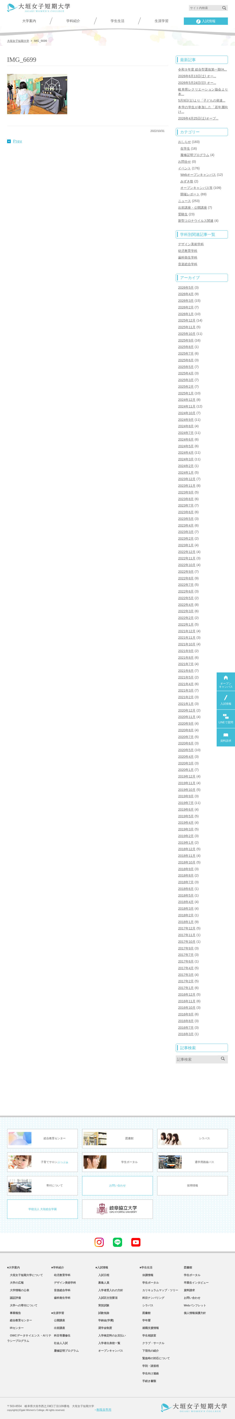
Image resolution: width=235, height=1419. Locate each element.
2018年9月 (186, 869)
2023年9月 (186, 492)
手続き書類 (148, 1381)
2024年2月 (186, 466)
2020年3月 (186, 763)
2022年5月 (186, 598)
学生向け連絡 (149, 1373)
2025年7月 (186, 353)
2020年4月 (186, 756)
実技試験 (102, 1305)
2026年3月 (186, 300)
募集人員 (102, 1282)
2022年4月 (186, 605)
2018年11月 (187, 856)
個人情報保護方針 (195, 1313)
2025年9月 (186, 340)
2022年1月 (186, 624)
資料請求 (189, 1290)
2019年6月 (186, 809)
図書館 (145, 1313)
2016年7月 (186, 1027)
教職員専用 (103, 1409)
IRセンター (15, 1328)
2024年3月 (186, 459)
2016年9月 (186, 1014)
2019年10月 (187, 790)
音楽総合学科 (187, 264)
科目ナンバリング (152, 1297)
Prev (14, 141)
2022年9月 (186, 571)
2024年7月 (186, 433)
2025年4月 (186, 373)
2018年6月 (186, 889)
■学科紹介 (57, 1267)
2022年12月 (187, 552)
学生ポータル (149, 1282)
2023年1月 (186, 545)
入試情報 (205, 21)
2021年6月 (186, 670)
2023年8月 (186, 499)
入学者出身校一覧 (107, 1343)
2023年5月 (186, 519)
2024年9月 (186, 420)
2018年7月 (186, 882)
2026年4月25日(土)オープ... (198, 118)
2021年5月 (186, 677)
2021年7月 (186, 664)
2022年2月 (186, 618)
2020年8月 (186, 730)
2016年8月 (186, 1021)
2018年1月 (186, 922)
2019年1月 (186, 842)
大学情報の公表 (18, 1290)
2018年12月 (187, 849)
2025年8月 (186, 347)
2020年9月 (186, 723)
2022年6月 (186, 591)
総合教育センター (19, 1320)
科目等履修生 (60, 1335)
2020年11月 (187, 717)
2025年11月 (187, 327)
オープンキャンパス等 (196, 188)
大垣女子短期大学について (25, 1275)
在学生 (185, 148)
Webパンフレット (195, 1305)
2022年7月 (186, 585)
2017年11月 (187, 935)
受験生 (183, 214)
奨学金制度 (103, 1328)
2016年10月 (187, 1007)
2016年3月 (186, 1034)
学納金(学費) (104, 1320)
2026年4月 (186, 294)
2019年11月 (187, 783)
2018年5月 (186, 895)
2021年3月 (186, 690)
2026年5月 (186, 287)
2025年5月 (186, 367)
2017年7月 (186, 955)
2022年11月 (187, 558)
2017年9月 (186, 948)
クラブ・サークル (152, 1343)
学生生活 (117, 21)
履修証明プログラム (194, 155)
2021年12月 (187, 631)
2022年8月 (186, 578)
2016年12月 (187, 994)
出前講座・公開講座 (192, 207)
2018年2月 (186, 915)
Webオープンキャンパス (198, 175)
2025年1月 (186, 393)
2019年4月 (186, 822)
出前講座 (58, 1328)
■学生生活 (146, 1267)
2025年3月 (186, 380)
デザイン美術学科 (191, 244)
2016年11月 (187, 1001)
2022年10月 (187, 565)
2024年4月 (186, 452)
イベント (184, 168)
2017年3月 (186, 975)
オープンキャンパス (109, 1350)
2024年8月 (186, 426)
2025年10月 (187, 334)
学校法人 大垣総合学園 (42, 1209)
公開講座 (58, 1320)
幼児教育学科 (187, 251)
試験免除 (102, 1313)
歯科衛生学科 (187, 257)
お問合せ (184, 161)
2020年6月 (186, 743)
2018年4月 (186, 902)
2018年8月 (186, 875)
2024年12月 (187, 400)
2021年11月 (187, 637)
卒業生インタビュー (196, 1282)
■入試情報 (101, 1267)
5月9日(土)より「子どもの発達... (201, 100)
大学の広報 (15, 1282)
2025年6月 (186, 360)
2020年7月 (186, 737)
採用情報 (192, 1185)
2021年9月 (186, 651)
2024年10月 (187, 413)
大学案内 (29, 21)
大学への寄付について (22, 1305)
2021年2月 (186, 697)
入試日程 (102, 1275)
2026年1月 (186, 314)
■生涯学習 (57, 1313)
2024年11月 (187, 406)
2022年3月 (186, 611)
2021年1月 (186, 704)
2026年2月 (186, 307)
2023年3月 (186, 532)
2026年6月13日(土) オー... (197, 76)
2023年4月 (186, 525)
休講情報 (146, 1275)
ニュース (184, 201)
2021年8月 (186, 657)
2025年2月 (186, 386)
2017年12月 (187, 928)
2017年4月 (186, 968)
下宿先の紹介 (149, 1350)
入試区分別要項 (106, 1297)
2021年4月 (186, 684)
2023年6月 (186, 512)
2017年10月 (187, 941)
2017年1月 (186, 988)
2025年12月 (187, 320)
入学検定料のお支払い (110, 1335)
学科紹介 (73, 21)
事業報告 (14, 1313)
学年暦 (145, 1320)
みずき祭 (186, 181)
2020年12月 (187, 710)
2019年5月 (186, 816)
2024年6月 (186, 439)
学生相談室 (148, 1335)
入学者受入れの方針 (109, 1290)
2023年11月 (187, 485)
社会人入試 (59, 1343)
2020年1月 (186, 770)
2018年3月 (186, 908)
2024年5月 (186, 446)
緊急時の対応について (155, 1358)
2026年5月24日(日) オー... (197, 83)
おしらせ (184, 142)
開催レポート (190, 194)
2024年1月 (186, 472)
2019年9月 (186, 796)
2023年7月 (186, 505)
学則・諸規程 (149, 1366)
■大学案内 (13, 1267)
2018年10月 (187, 862)
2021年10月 (187, 644)
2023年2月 (186, 538)
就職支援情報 (149, 1328)
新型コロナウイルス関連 (195, 220)
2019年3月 (186, 829)
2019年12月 (187, 776)
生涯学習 (161, 21)
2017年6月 (186, 961)
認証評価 (14, 1297)
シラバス (146, 1305)
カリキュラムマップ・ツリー (159, 1290)
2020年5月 (186, 750)
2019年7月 (186, 803)
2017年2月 (186, 981)
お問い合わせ (117, 1185)
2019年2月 (186, 836)
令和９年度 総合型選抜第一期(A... (202, 69)
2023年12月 (187, 479)
